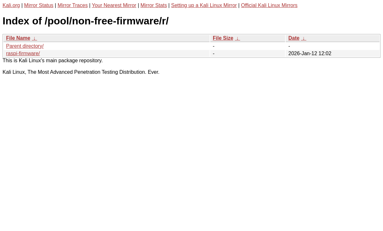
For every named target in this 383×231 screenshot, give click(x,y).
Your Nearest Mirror (114, 5)
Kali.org (11, 5)
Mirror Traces (73, 5)
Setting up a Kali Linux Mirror (204, 5)
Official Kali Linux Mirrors (269, 5)
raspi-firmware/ (23, 53)
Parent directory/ (25, 46)
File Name (18, 38)
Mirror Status (38, 5)
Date (293, 38)
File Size (223, 38)
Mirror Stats (153, 5)
